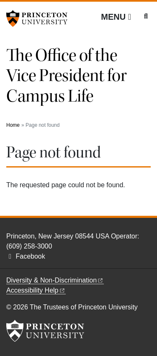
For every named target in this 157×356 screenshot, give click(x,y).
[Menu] (116, 17)
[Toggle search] (146, 16)
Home (13, 125)
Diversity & (55, 280)
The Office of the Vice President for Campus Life (66, 75)
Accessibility (36, 290)
